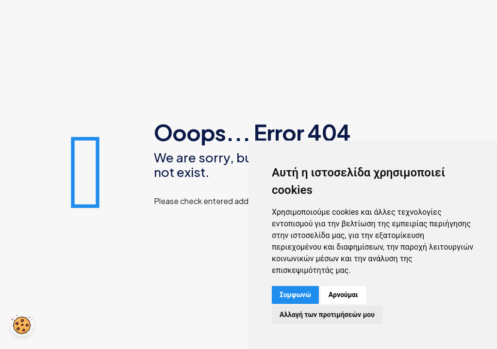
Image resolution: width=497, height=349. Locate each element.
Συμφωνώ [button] (295, 295)
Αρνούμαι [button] (343, 295)
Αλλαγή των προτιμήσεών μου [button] (327, 314)
